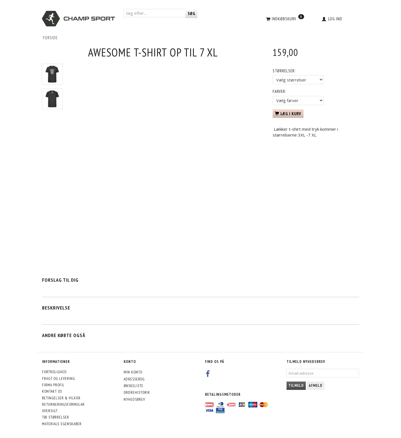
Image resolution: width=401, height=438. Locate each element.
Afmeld (315, 385)
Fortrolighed (54, 371)
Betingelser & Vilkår (61, 397)
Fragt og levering (58, 378)
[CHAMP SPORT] (78, 18)
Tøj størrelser (55, 417)
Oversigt (50, 410)
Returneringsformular (63, 404)
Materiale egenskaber (62, 423)
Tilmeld (296, 385)
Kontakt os (52, 391)
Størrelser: (284, 70)
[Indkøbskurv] (284, 18)
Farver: (279, 91)
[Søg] (191, 13)
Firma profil (53, 384)
